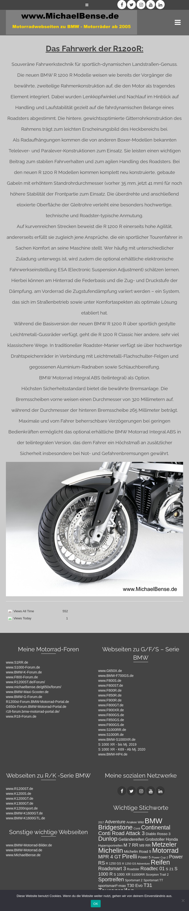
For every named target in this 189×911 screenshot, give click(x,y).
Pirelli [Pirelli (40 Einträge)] (129, 856)
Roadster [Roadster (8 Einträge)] (133, 869)
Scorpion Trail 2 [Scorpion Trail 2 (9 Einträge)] (157, 874)
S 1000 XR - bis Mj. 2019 (117, 744)
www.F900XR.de (111, 710)
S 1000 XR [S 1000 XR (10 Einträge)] (122, 874)
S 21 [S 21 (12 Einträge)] (169, 869)
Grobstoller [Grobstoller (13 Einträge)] (155, 839)
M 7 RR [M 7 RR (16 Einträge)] (131, 845)
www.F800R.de (110, 690)
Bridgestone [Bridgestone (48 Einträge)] (115, 827)
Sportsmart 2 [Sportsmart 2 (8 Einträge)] (133, 880)
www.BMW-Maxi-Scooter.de (27, 692)
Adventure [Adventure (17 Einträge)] (115, 821)
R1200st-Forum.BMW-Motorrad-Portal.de (37, 702)
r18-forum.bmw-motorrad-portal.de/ (33, 711)
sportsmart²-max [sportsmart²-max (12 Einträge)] (112, 885)
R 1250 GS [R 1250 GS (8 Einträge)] (113, 863)
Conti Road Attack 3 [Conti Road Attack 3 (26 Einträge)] (121, 833)
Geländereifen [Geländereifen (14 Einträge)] (131, 839)
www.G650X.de (110, 671)
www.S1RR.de (17, 662)
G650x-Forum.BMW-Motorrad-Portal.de (36, 707)
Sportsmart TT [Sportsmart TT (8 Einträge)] (153, 880)
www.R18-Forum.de (21, 716)
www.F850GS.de (111, 720)
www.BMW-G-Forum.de (24, 697)
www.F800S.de (109, 681)
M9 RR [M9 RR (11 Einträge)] (145, 845)
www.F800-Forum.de (22, 677)
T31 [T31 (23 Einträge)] (147, 885)
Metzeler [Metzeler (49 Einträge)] (164, 844)
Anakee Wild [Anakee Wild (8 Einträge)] (135, 822)
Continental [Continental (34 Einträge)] (155, 827)
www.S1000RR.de (112, 730)
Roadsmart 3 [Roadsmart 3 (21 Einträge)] (112, 868)
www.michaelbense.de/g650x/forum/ (33, 687)
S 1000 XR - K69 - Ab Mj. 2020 (121, 749)
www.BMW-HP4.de (112, 754)
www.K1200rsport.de (22, 808)
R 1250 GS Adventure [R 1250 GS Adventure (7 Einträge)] (136, 863)
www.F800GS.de (111, 715)
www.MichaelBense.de (23, 855)
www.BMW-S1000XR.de (116, 739)
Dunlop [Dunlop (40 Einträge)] (107, 838)
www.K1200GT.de (19, 798)
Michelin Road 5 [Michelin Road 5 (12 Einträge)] (137, 851)
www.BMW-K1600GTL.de (25, 818)
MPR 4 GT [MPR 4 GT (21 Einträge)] (109, 856)
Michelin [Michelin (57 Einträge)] (110, 850)
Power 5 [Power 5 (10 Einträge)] (144, 857)
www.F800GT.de (111, 705)
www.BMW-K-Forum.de (24, 672)
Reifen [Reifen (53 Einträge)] (160, 862)
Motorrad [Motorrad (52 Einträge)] (165, 850)
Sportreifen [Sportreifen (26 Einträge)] (111, 880)
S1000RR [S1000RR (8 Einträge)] (138, 874)
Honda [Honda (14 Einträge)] (172, 839)
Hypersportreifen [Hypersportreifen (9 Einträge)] (110, 845)
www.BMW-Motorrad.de (24, 850)
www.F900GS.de (111, 725)
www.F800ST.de (110, 685)
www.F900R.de (110, 700)
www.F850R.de (110, 695)
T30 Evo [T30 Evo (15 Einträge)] (134, 885)
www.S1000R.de (111, 735)
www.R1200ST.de (19, 789)
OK (95, 904)
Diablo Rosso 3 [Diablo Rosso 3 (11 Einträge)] (158, 834)
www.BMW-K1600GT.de (24, 813)
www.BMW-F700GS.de (116, 676)
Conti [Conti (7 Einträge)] (137, 828)
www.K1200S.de (18, 794)
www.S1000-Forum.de (23, 667)
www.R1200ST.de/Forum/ (25, 682)
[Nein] (182, 900)
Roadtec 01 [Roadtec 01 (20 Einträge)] (152, 868)
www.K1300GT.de (19, 803)
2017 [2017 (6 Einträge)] (101, 822)
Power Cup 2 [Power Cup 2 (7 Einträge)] (160, 857)
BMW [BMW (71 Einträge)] (153, 821)
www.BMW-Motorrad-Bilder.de (29, 845)
